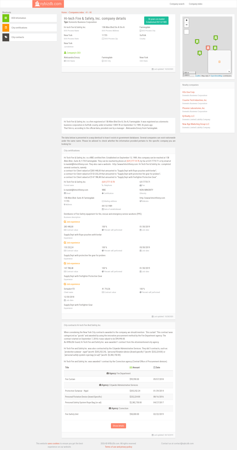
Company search (177, 4)
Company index (195, 4)
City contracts (17, 37)
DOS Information (18, 18)
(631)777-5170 (133, 161)
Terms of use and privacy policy (118, 446)
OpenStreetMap (216, 76)
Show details (118, 426)
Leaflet (197, 76)
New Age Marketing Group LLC (195, 124)
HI (90, 12)
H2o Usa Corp (188, 92)
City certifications (19, 27)
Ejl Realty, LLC (188, 116)
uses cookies (54, 443)
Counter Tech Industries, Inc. (194, 100)
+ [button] (187, 20)
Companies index (76, 12)
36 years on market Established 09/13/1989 (156, 20)
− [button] (187, 25)
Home (64, 12)
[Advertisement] (29, 65)
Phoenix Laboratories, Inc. (193, 108)
